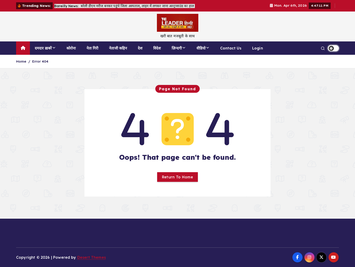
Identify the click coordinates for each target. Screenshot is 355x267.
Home (21, 61)
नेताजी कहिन (118, 48)
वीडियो (200, 48)
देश (140, 48)
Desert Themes (91, 257)
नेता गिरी (92, 48)
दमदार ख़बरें (43, 48)
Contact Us (231, 48)
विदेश (157, 48)
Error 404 (40, 61)
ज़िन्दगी (177, 48)
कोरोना (71, 48)
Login (257, 48)
